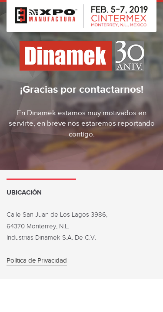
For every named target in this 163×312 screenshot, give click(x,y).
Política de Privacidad (37, 260)
